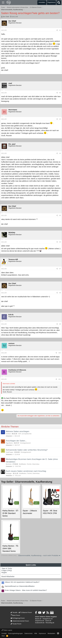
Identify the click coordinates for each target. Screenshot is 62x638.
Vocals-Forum (16, 624)
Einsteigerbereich (25, 443)
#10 (60, 353)
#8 (60, 293)
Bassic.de (38, 619)
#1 (60, 30)
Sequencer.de (39, 620)
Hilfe (35, 633)
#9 (60, 324)
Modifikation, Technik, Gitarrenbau (29, 464)
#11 (60, 379)
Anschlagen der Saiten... (16, 441)
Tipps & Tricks (6, 568)
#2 (60, 93)
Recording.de (50, 622)
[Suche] (58, 2)
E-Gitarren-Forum (25, 612)
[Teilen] (57, 30)
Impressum (42, 633)
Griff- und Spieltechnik (24, 434)
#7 (60, 269)
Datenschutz (28, 633)
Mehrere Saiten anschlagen (17, 431)
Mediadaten (51, 633)
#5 (60, 215)
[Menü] (3, 2)
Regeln (4, 572)
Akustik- (14, 612)
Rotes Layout (7, 630)
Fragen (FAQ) (6, 570)
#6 (60, 242)
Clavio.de (48, 620)
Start (3, 636)
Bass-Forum (15, 615)
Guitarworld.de (39, 622)
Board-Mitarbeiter (8, 576)
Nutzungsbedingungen (15, 633)
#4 (60, 153)
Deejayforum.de (48, 619)
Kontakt (4, 633)
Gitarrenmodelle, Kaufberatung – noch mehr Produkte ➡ (39, 555)
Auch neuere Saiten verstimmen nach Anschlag (26, 471)
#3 (60, 119)
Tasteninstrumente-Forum (20, 621)
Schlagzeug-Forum (18, 618)
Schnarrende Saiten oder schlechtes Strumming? (26, 450)
